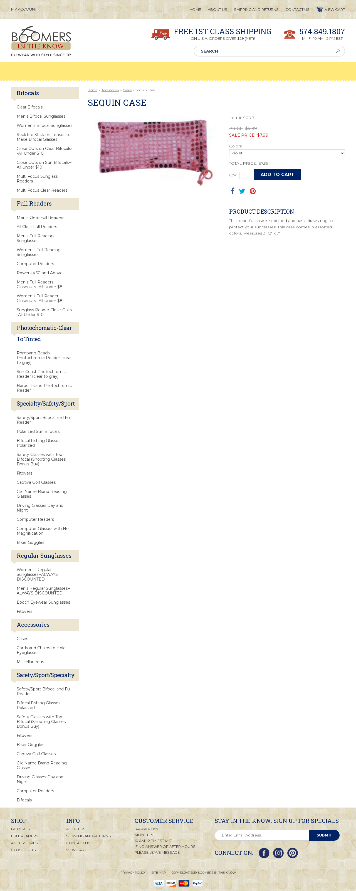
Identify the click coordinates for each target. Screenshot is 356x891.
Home (92, 90)
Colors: (236, 146)
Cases (127, 90)
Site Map (158, 873)
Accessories (110, 90)
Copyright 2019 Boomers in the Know (204, 873)
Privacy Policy (133, 873)
